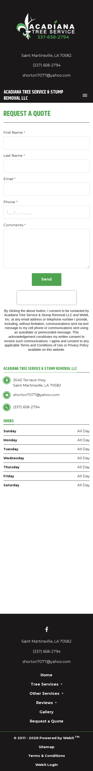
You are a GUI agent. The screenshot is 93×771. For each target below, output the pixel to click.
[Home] (46, 28)
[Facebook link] (46, 630)
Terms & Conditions (46, 755)
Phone (9, 202)
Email (8, 179)
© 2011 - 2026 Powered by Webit (46, 737)
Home (46, 675)
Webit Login (46, 764)
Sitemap (46, 747)
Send (46, 279)
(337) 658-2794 (46, 65)
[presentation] (46, 298)
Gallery (46, 712)
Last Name (13, 155)
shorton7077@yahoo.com (47, 75)
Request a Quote (46, 721)
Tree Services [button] (45, 684)
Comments (13, 225)
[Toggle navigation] (85, 95)
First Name (13, 132)
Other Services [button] (45, 693)
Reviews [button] (45, 703)
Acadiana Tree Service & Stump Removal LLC (33, 95)
